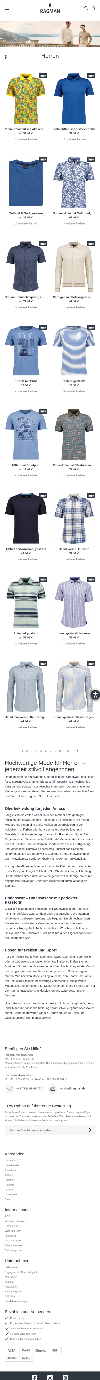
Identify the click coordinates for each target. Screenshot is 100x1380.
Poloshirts (10, 1170)
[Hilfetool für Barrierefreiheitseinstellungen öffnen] (95, 694)
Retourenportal (13, 1250)
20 (69, 750)
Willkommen (11, 1267)
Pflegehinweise (13, 1245)
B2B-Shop (10, 1296)
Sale (7, 1199)
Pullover (9, 1184)
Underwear (11, 1194)
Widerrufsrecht (13, 1230)
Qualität (9, 1281)
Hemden (9, 1179)
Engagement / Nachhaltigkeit (21, 1272)
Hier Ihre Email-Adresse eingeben (30, 1130)
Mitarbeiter (11, 1277)
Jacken (9, 1189)
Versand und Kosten (16, 1221)
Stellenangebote (14, 1291)
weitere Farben (26, 139)
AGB (7, 1216)
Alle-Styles (11, 1160)
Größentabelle (13, 1240)
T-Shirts (9, 1175)
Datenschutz (12, 1226)
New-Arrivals (12, 1165)
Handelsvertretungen (16, 1301)
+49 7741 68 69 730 (29, 1088)
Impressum (11, 1235)
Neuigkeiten (11, 1286)
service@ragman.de (72, 1088)
